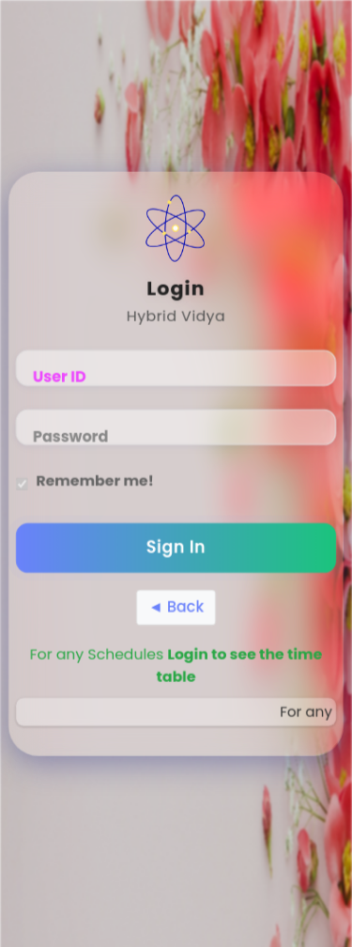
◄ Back (176, 608)
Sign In (176, 549)
